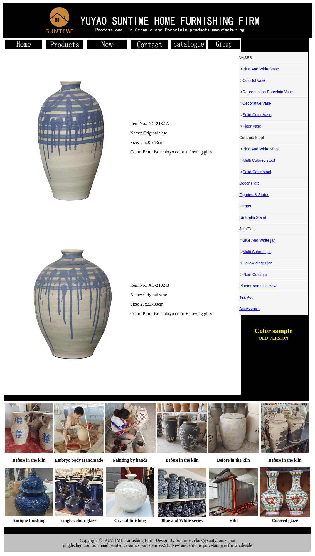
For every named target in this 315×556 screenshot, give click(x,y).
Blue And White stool (261, 149)
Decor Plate (249, 183)
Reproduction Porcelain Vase (268, 92)
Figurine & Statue (254, 194)
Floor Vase (252, 126)
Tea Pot (245, 297)
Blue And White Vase (261, 69)
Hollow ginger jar (257, 263)
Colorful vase (254, 80)
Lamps (245, 206)
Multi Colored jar (257, 251)
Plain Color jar (255, 274)
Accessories (249, 309)
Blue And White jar (259, 240)
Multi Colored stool (259, 160)
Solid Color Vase (257, 114)
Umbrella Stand (252, 217)
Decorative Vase (257, 103)
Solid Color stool (257, 172)
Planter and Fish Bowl (258, 286)
